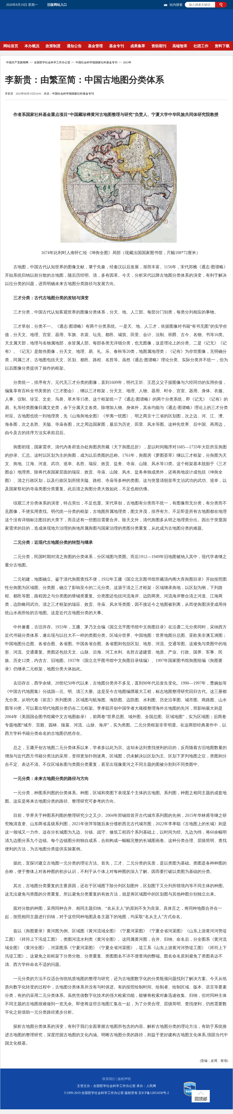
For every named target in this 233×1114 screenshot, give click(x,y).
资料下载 (222, 46)
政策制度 (53, 46)
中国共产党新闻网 (17, 62)
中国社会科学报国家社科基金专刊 (96, 62)
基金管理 (95, 46)
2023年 (127, 62)
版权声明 (124, 1079)
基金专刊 (116, 46)
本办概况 (31, 46)
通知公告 (74, 46)
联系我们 (108, 1079)
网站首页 (10, 46)
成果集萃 (137, 46)
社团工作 (200, 46)
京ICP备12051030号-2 (153, 1093)
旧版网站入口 (57, 5)
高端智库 (179, 46)
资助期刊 (158, 46)
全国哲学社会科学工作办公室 (52, 62)
